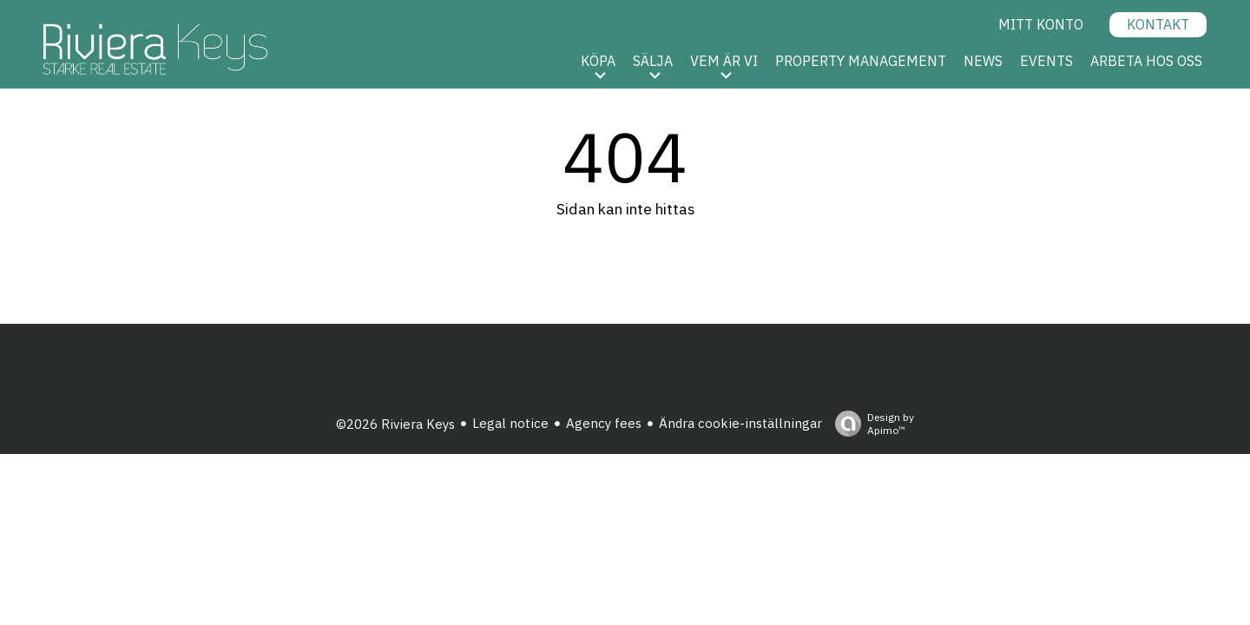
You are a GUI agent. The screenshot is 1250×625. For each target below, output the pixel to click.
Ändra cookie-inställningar (740, 423)
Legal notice (510, 423)
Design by (870, 424)
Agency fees (603, 423)
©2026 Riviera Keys (395, 424)
